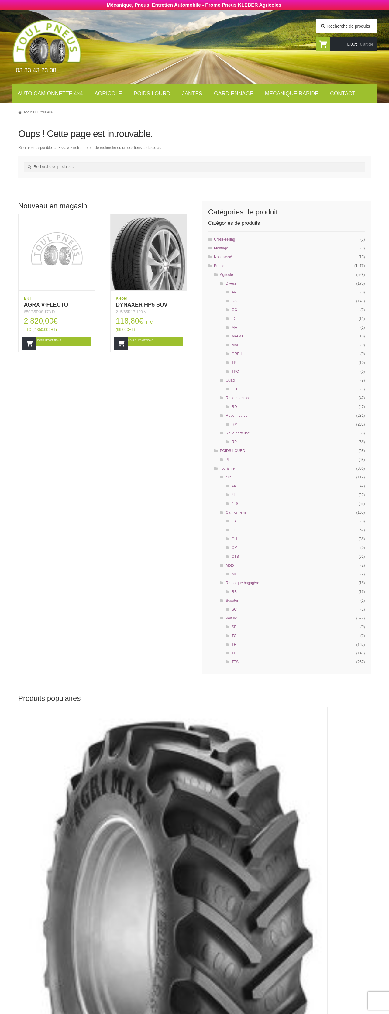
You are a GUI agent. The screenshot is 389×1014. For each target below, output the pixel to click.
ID (233, 319)
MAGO (237, 336)
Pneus (219, 266)
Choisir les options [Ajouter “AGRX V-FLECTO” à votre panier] (58, 341)
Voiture (231, 618)
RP (234, 442)
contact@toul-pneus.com (309, 965)
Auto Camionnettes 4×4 (139, 926)
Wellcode (66, 1009)
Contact (342, 94)
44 (234, 486)
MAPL (237, 345)
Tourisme (227, 468)
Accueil (29, 112)
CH (234, 539)
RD (234, 407)
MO (234, 574)
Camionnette (236, 512)
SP (234, 627)
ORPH (237, 354)
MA (234, 327)
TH (234, 653)
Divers (231, 283)
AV (234, 292)
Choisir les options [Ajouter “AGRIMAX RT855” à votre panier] (326, 842)
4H (234, 495)
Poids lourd (152, 94)
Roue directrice (238, 398)
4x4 (229, 477)
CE (234, 530)
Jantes (192, 94)
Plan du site (213, 982)
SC (234, 609)
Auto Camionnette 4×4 (50, 94)
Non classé (223, 257)
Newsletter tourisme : (49, 940)
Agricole (108, 94)
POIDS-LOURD (232, 451)
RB (234, 592)
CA (234, 521)
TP (234, 363)
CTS (235, 556)
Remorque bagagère (242, 583)
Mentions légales (220, 974)
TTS (235, 662)
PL (228, 459)
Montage (221, 248)
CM (234, 548)
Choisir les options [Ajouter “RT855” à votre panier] (59, 842)
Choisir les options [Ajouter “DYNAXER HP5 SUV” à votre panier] (150, 341)
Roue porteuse (238, 433)
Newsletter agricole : (48, 952)
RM (234, 424)
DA (234, 301)
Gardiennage (233, 94)
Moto (230, 565)
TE (234, 644)
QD (234, 389)
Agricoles (124, 935)
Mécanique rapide (291, 94)
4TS (235, 504)
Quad (230, 380)
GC (234, 310)
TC (234, 636)
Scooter (232, 600)
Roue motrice (236, 415)
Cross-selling (224, 239)
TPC (235, 371)
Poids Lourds (128, 943)
